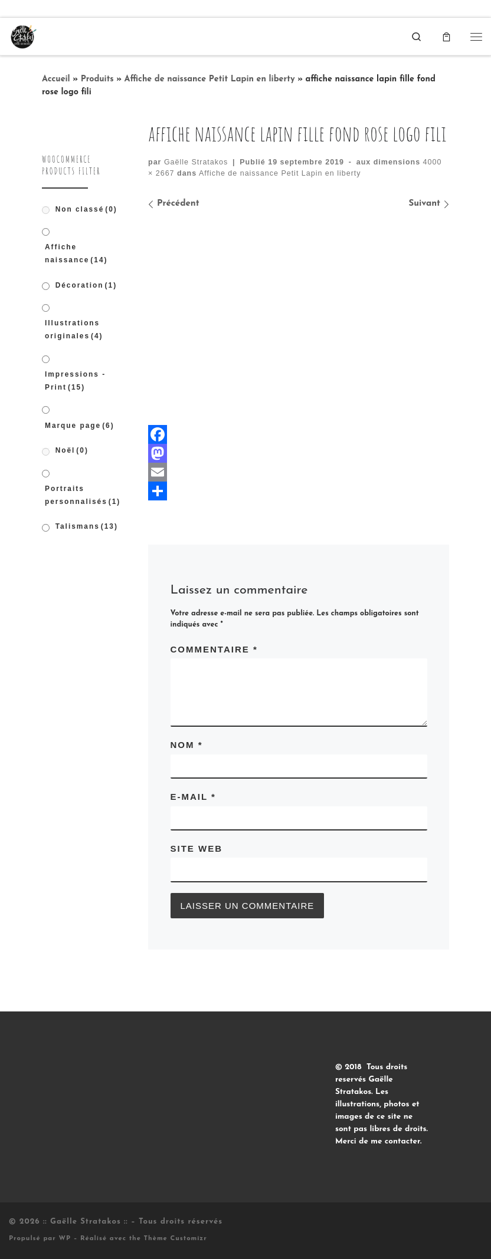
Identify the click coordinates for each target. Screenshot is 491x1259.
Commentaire (214, 649)
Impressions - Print (75, 380)
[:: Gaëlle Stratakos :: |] (23, 35)
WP (64, 1238)
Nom (187, 745)
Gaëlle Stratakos (196, 162)
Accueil (56, 79)
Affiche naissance (76, 253)
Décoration (86, 285)
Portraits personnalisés (82, 495)
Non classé (86, 209)
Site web (197, 848)
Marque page (79, 425)
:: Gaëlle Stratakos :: (85, 1221)
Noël (72, 450)
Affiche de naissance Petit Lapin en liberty (210, 79)
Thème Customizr (175, 1238)
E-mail (193, 797)
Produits (97, 79)
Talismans (86, 526)
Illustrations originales (74, 329)
